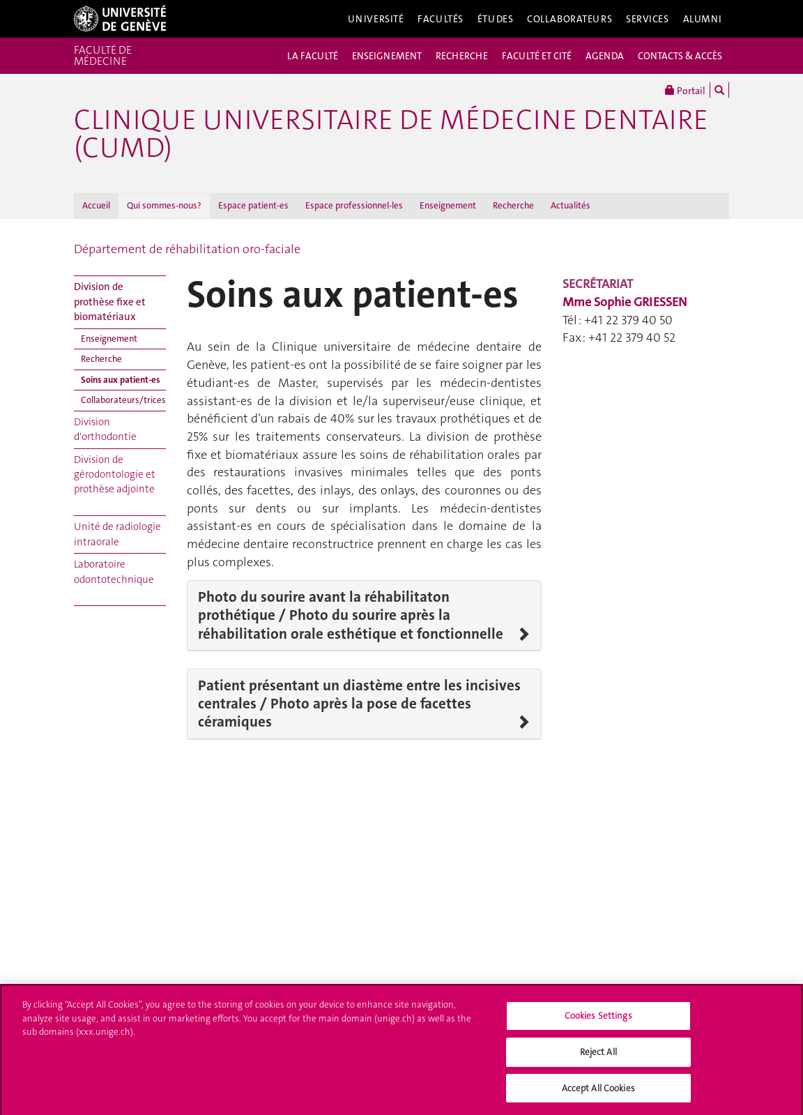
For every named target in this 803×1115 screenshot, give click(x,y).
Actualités (570, 205)
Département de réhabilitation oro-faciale (187, 249)
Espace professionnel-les (354, 205)
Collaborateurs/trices (123, 400)
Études (495, 19)
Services (647, 19)
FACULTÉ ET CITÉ (537, 56)
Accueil (96, 205)
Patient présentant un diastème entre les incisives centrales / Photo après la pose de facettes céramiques (359, 703)
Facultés (441, 19)
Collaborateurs (569, 19)
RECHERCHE (462, 56)
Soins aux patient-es (120, 380)
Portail (685, 90)
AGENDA (605, 56)
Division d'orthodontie (105, 429)
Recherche (513, 205)
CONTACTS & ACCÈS (680, 56)
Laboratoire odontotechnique (114, 571)
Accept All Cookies (598, 1092)
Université (376, 19)
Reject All (598, 1055)
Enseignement (448, 205)
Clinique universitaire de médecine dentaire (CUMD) (391, 134)
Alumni (702, 19)
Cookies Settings (598, 1019)
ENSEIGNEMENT (387, 56)
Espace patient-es (253, 205)
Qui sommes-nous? (164, 205)
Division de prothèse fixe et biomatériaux (110, 302)
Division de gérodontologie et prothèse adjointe (114, 474)
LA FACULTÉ (312, 56)
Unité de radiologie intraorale (117, 533)
